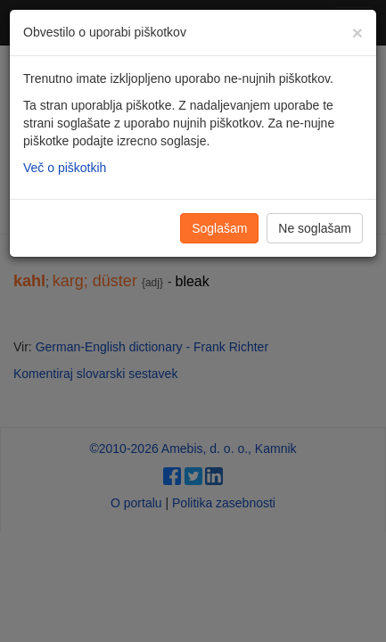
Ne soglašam (314, 228)
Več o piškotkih (64, 167)
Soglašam (219, 228)
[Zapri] (357, 32)
